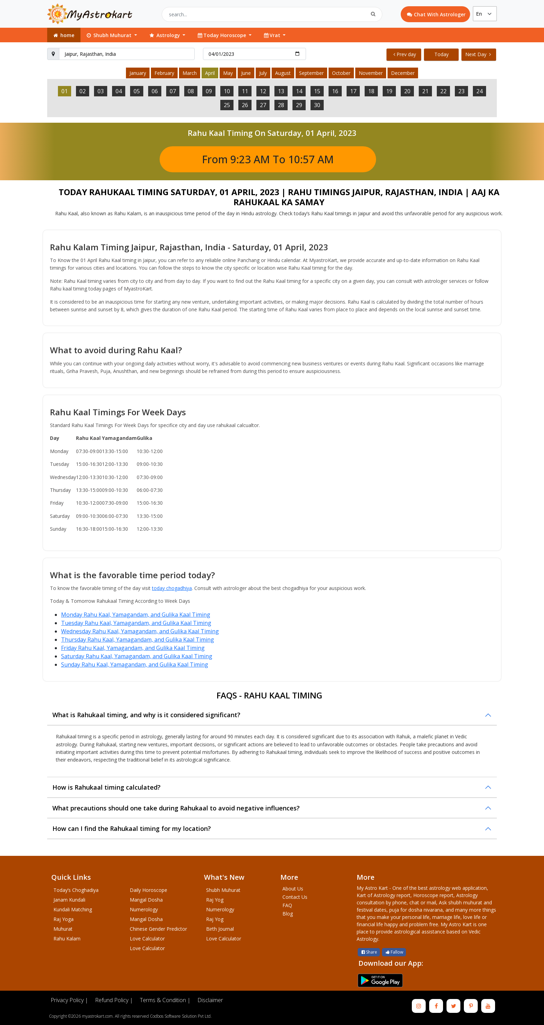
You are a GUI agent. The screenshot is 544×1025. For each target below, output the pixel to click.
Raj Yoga (63, 919)
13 (281, 91)
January (137, 73)
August (283, 73)
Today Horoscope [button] (222, 35)
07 (173, 91)
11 (245, 91)
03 (100, 91)
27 (263, 105)
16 (335, 91)
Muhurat (63, 929)
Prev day (404, 54)
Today (441, 54)
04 (119, 91)
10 (227, 91)
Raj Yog (214, 899)
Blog (287, 913)
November (371, 73)
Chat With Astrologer (436, 14)
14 (299, 91)
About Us (292, 888)
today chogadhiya (172, 588)
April (210, 73)
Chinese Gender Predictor (158, 929)
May (228, 73)
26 (245, 105)
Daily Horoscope (148, 890)
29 (299, 105)
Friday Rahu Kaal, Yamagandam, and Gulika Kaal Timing (133, 648)
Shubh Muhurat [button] (109, 35)
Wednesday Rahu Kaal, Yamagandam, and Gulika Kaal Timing (140, 631)
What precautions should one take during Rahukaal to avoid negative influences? (176, 808)
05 (137, 91)
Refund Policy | (114, 1000)
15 (317, 91)
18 (371, 91)
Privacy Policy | (69, 1000)
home (63, 35)
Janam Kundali (69, 899)
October (341, 73)
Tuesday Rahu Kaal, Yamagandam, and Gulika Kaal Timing (136, 623)
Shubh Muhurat (223, 890)
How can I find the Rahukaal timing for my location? (131, 828)
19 (389, 91)
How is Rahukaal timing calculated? (106, 787)
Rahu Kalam (66, 938)
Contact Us (294, 897)
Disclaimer (210, 1000)
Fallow (394, 952)
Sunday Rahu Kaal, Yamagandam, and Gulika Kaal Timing (134, 664)
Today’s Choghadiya (76, 890)
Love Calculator (147, 938)
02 (82, 91)
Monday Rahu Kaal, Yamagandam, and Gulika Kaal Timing (135, 614)
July (263, 73)
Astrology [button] (164, 35)
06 (155, 91)
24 (479, 91)
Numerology (144, 909)
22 (443, 91)
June (246, 73)
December (403, 73)
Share (368, 952)
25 (227, 105)
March (189, 73)
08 (191, 91)
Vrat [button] (272, 35)
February (164, 73)
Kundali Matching (72, 909)
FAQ (287, 905)
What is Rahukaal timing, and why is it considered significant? (146, 715)
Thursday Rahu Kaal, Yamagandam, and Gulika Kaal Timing (137, 639)
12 (263, 91)
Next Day (478, 54)
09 (209, 91)
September (311, 73)
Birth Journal (220, 929)
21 (425, 91)
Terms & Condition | (165, 1000)
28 (281, 105)
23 (461, 91)
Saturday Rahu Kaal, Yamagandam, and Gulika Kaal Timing (136, 656)
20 (407, 91)
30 (317, 105)
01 (64, 91)
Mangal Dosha (146, 899)
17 (353, 91)
